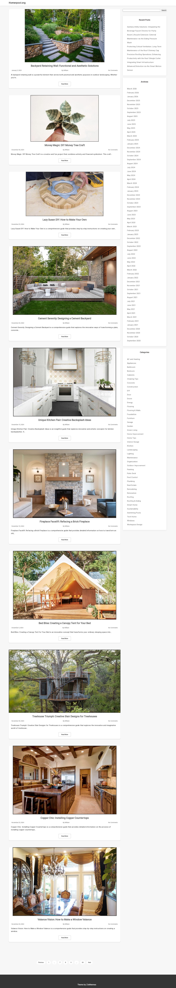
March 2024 (132, 183)
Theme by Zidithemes (87, 985)
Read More (64, 84)
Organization (132, 462)
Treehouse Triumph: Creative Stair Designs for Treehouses (64, 716)
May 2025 (131, 128)
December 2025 (133, 101)
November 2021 (133, 286)
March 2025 (132, 136)
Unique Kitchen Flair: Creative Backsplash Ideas (64, 420)
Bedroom (131, 371)
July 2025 (131, 120)
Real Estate (131, 485)
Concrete (131, 383)
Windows (131, 521)
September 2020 (134, 341)
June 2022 (131, 258)
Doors (129, 399)
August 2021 (132, 297)
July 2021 (131, 301)
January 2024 (132, 191)
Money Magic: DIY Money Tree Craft (65, 145)
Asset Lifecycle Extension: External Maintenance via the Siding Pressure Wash (142, 39)
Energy (130, 403)
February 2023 (133, 230)
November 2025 (133, 104)
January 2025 (132, 144)
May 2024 (131, 175)
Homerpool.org (17, 2)
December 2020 (133, 329)
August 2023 (132, 211)
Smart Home (132, 505)
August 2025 (132, 116)
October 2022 (132, 242)
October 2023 (132, 203)
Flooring (130, 406)
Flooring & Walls (134, 410)
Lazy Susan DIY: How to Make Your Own (65, 219)
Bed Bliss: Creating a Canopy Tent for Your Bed (65, 623)
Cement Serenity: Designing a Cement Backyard (64, 318)
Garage (130, 422)
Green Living (132, 430)
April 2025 (131, 132)
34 (82, 962)
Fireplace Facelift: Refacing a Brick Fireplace (65, 521)
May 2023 (131, 219)
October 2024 (132, 156)
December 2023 (133, 195)
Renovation (131, 493)
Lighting (130, 454)
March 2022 (132, 270)
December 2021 (133, 282)
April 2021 (131, 313)
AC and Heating (133, 359)
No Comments (113, 70)
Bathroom (131, 367)
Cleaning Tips (132, 379)
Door (129, 395)
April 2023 (131, 223)
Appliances (131, 363)
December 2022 (133, 238)
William (66, 70)
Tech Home (131, 517)
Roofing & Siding (134, 501)
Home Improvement (135, 434)
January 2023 (132, 234)
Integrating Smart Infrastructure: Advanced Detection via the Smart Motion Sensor (144, 66)
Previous (41, 962)
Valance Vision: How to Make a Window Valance (65, 919)
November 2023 (133, 199)
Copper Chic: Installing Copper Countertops (65, 818)
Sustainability (132, 509)
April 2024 (131, 179)
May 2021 (131, 309)
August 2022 (132, 250)
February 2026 (133, 93)
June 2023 (131, 215)
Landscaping (132, 450)
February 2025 (133, 140)
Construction (132, 387)
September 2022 (134, 246)
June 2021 (131, 305)
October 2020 (132, 337)
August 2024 (132, 164)
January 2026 (132, 97)
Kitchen (130, 446)
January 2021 (132, 325)
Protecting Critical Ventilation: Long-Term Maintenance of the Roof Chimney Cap (144, 49)
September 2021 (134, 293)
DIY (128, 391)
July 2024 (131, 167)
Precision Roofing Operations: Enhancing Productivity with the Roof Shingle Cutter (144, 56)
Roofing (130, 497)
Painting (130, 469)
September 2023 (134, 207)
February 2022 (133, 274)
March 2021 (132, 317)
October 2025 (132, 108)
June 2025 (131, 124)
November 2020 (133, 333)
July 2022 (131, 254)
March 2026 (132, 89)
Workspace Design (134, 525)
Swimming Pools (134, 513)
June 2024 (131, 171)
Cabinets (130, 375)
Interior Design (133, 442)
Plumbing (131, 481)
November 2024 (133, 152)
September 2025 (134, 112)
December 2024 (133, 148)
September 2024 (134, 160)
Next (89, 962)
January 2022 (132, 278)
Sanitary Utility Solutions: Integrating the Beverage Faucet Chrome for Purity (143, 29)
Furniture (130, 418)
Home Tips (131, 438)
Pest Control (132, 477)
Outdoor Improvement (136, 466)
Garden (130, 426)
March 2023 (132, 227)
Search (164, 10)
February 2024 (133, 187)
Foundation (131, 414)
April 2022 (131, 266)
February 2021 (133, 321)
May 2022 (131, 262)
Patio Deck (131, 473)
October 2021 (132, 290)
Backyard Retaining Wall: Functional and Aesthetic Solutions (65, 65)
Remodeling (132, 489)
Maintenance (132, 458)
